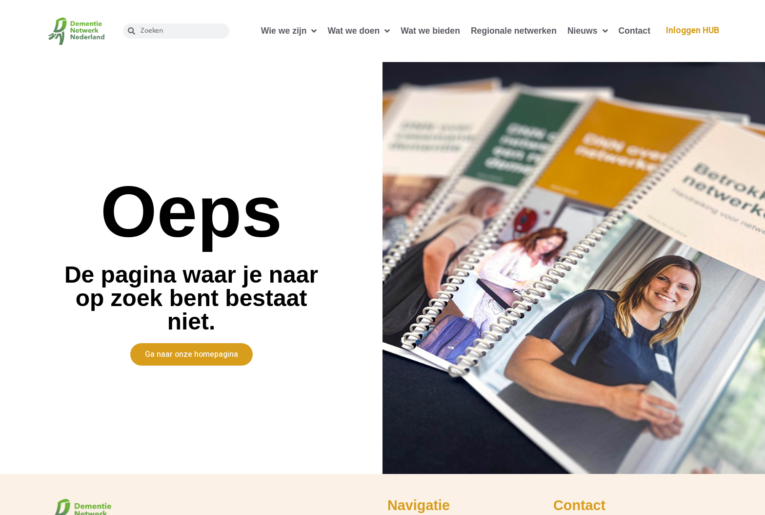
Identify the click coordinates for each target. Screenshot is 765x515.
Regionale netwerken (514, 31)
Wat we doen (358, 31)
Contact (635, 31)
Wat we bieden (430, 31)
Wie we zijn (289, 31)
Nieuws (587, 31)
